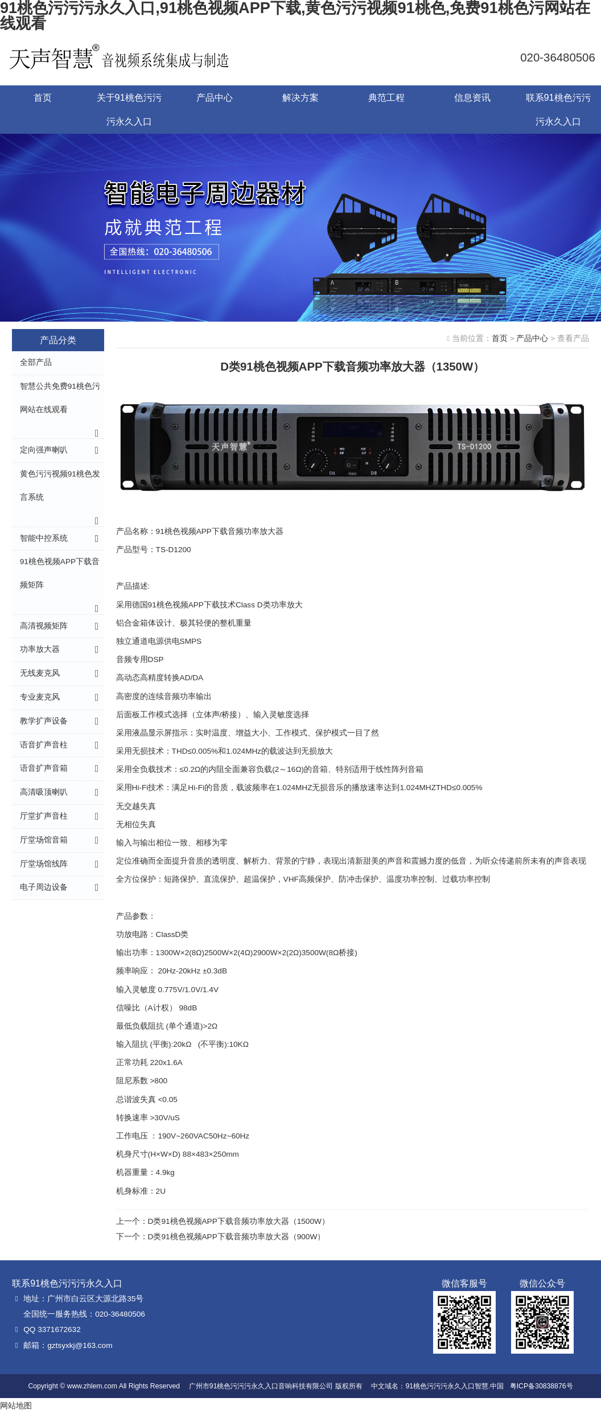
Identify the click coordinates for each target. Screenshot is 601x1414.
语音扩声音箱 (44, 768)
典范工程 (386, 97)
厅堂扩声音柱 (44, 816)
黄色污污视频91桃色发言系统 (60, 486)
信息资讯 (472, 97)
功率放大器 (40, 649)
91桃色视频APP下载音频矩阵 (60, 573)
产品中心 (214, 97)
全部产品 (36, 362)
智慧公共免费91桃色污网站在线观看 (60, 398)
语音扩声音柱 (44, 745)
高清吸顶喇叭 (44, 792)
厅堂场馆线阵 (44, 864)
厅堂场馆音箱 (44, 840)
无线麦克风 (40, 673)
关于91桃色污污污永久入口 (129, 109)
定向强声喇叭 (44, 450)
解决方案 (300, 97)
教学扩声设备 (44, 721)
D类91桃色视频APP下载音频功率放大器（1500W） (239, 1221)
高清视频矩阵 (44, 626)
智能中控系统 (44, 538)
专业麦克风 (40, 697)
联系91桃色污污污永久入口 (558, 109)
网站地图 (16, 1405)
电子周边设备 (44, 887)
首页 (43, 97)
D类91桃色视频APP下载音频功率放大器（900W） (237, 1236)
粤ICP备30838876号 (541, 1386)
